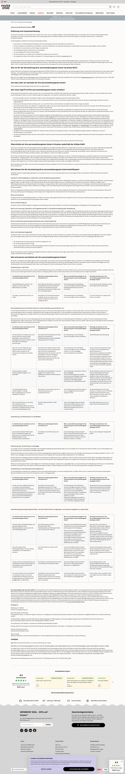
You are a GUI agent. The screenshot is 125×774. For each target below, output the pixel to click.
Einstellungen (46, 769)
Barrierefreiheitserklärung (62, 753)
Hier (12, 643)
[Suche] (110, 7)
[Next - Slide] (112, 682)
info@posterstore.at (86, 77)
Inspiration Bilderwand (27, 751)
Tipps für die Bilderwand (27, 745)
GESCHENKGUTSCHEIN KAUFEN (88, 725)
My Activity (75, 125)
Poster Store (14, 22)
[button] (116, 766)
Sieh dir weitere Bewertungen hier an (62, 692)
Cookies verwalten (95, 751)
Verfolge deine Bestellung (97, 745)
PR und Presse (59, 749)
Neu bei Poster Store (61, 747)
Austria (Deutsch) (19, 769)
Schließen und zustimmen (78, 769)
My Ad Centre (85, 125)
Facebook (51, 117)
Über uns (58, 745)
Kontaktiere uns (94, 747)
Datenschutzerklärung (26, 22)
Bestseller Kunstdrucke (27, 747)
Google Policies (18, 128)
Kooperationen (59, 751)
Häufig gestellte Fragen (96, 749)
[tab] (114, 7)
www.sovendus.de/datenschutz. (76, 602)
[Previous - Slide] (32, 682)
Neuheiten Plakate (26, 749)
